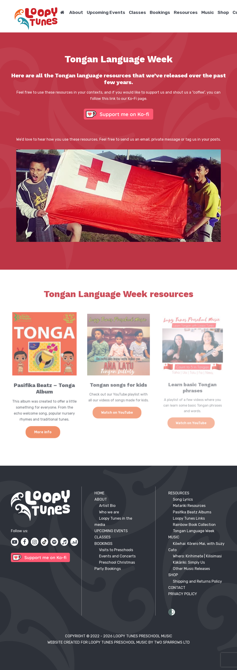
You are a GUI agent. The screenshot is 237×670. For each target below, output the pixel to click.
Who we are (109, 512)
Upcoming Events (106, 12)
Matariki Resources (189, 505)
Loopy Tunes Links (189, 518)
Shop (223, 12)
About (76, 12)
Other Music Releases (191, 568)
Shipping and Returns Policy (197, 581)
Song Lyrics (183, 499)
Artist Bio (107, 505)
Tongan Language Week (193, 531)
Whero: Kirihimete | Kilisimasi (197, 556)
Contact (176, 587)
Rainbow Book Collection (194, 524)
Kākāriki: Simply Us (189, 562)
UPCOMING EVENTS (111, 531)
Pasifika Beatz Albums (192, 512)
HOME (99, 493)
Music (207, 12)
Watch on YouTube (117, 411)
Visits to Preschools (116, 550)
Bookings (160, 12)
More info (43, 429)
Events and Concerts (117, 556)
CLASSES (102, 537)
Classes (137, 12)
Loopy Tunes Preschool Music (142, 636)
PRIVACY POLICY (182, 594)
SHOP (173, 575)
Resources (186, 12)
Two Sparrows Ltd (172, 642)
